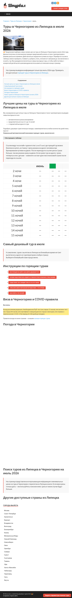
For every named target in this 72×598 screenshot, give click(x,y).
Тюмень (7, 561)
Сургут (6, 555)
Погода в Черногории (11, 92)
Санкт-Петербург (10, 514)
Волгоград (7, 526)
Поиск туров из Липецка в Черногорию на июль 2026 (21, 94)
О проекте (6, 596)
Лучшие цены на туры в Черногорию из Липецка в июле (22, 84)
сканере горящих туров (42, 318)
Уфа (5, 564)
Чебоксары (8, 571)
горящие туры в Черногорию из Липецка (33, 73)
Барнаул (7, 520)
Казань (6, 533)
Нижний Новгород (10, 539)
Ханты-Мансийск (10, 567)
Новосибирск (8, 542)
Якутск (6, 580)
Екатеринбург (9, 529)
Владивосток (8, 523)
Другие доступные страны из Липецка (16, 96)
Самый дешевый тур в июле (13, 86)
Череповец (8, 574)
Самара (7, 552)
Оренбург (7, 548)
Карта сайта (14, 596)
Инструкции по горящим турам (14, 88)
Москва (6, 510)
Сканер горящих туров (60, 8)
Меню (8, 14)
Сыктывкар (8, 558)
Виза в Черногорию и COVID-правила (16, 90)
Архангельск (8, 517)
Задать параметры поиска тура (57, 595)
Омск (6, 545)
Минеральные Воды (11, 536)
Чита (6, 577)
